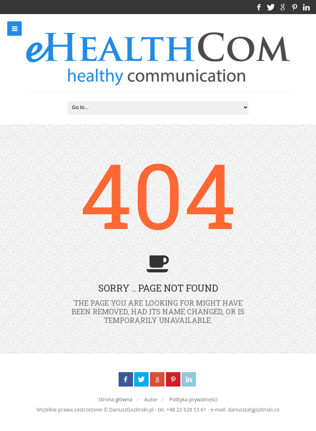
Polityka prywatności (193, 399)
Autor (151, 399)
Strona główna (115, 399)
